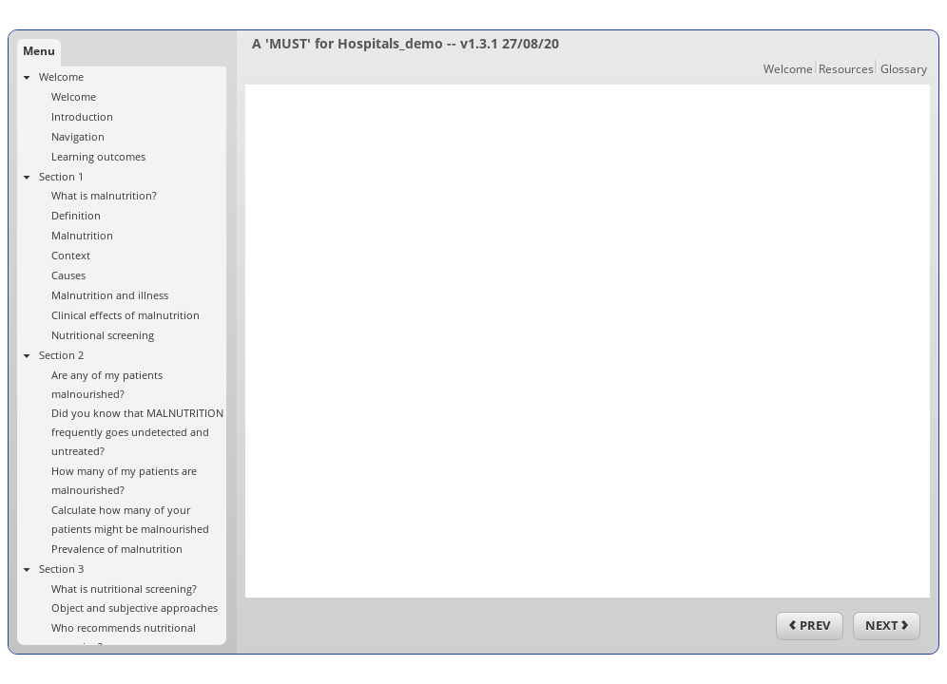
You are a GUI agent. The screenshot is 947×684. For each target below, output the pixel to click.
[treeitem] (121, 116)
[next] (886, 626)
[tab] (39, 52)
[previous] (809, 626)
